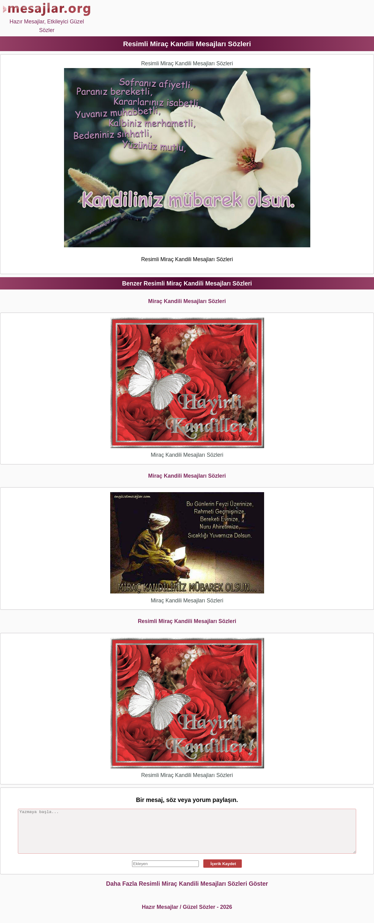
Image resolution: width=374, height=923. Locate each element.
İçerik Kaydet (222, 863)
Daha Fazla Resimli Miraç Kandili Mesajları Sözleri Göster (187, 883)
